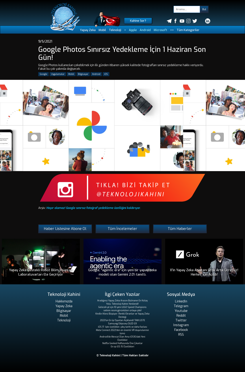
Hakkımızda (63, 301)
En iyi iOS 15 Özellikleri (122, 346)
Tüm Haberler (180, 228)
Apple (133, 30)
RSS (181, 334)
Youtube (181, 311)
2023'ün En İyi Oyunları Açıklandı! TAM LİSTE (122, 320)
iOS (106, 74)
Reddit (181, 315)
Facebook (181, 330)
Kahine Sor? (138, 21)
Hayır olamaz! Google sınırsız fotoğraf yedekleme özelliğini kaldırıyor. (93, 208)
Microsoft (160, 30)
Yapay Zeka (88, 30)
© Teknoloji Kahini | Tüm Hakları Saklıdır (122, 355)
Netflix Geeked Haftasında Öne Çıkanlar (122, 343)
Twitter (181, 320)
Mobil (102, 30)
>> (172, 30)
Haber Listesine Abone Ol (65, 228)
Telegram (181, 306)
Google (43, 74)
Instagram (181, 325)
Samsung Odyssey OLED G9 (122, 323)
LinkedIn (181, 301)
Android (145, 30)
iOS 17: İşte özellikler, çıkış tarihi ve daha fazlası (122, 326)
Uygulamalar (57, 74)
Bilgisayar (83, 74)
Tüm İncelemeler (122, 228)
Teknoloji (115, 30)
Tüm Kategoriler (188, 30)
